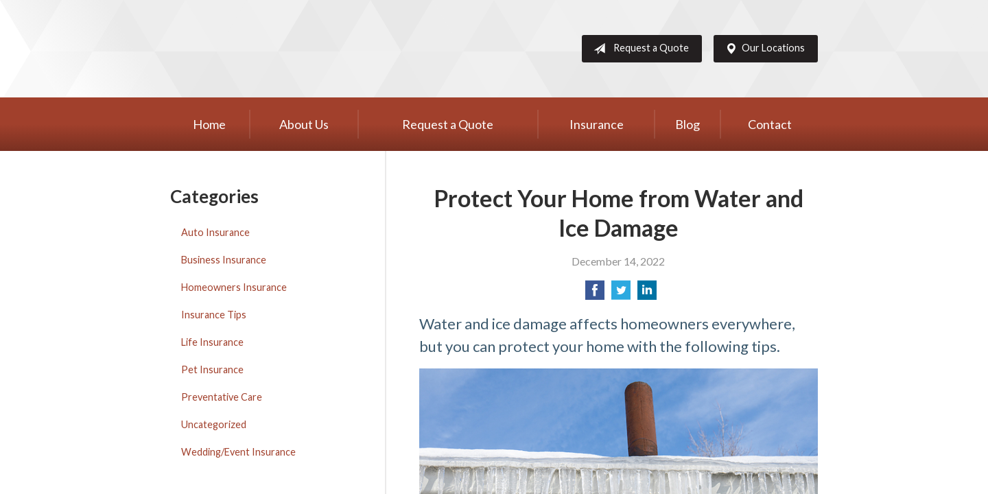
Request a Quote (638, 48)
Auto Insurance (215, 232)
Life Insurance (212, 342)
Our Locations (762, 48)
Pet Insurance (212, 369)
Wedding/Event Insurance (238, 452)
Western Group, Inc (276, 48)
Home (209, 124)
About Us (304, 124)
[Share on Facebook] (594, 294)
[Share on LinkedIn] (647, 294)
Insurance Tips (213, 314)
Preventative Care (221, 397)
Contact (770, 124)
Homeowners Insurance (234, 287)
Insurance (596, 124)
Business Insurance (223, 260)
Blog (687, 124)
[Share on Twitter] (621, 294)
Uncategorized (213, 424)
